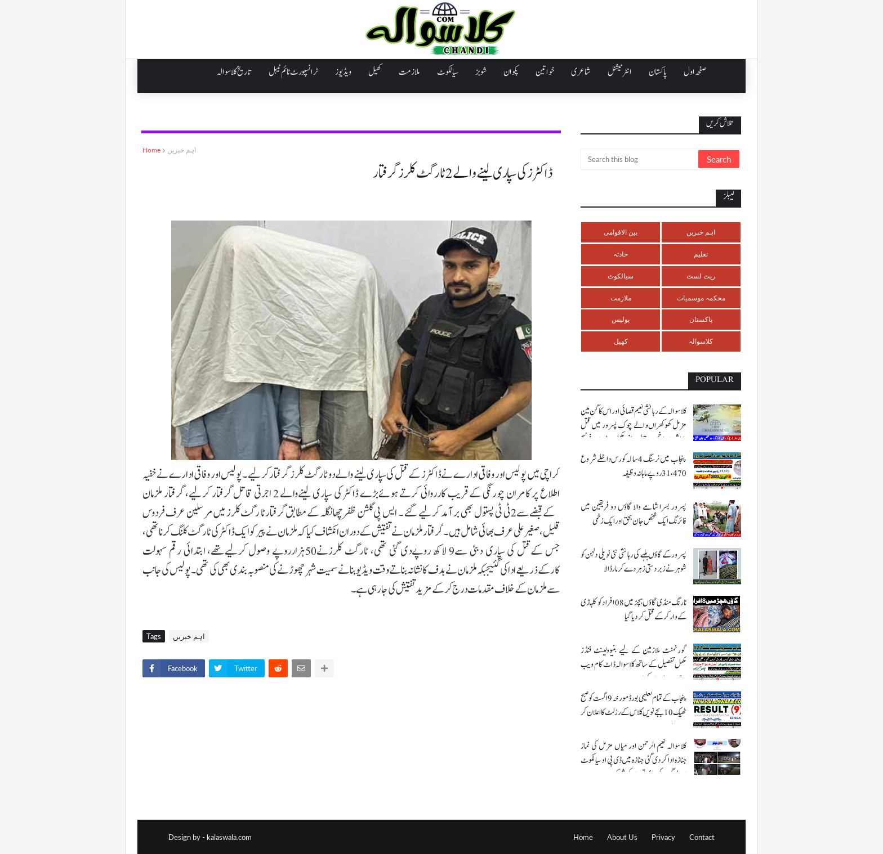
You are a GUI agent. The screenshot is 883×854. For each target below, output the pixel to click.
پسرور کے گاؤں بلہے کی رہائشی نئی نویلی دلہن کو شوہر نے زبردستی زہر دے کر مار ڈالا (633, 562)
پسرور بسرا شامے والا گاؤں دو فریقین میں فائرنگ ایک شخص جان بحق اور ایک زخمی (633, 514)
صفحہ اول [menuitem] (695, 72)
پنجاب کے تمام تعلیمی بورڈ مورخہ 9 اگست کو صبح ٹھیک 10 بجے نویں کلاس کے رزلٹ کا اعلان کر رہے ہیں (633, 712)
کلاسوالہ (701, 341)
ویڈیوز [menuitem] (343, 72)
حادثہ (620, 254)
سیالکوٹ (621, 276)
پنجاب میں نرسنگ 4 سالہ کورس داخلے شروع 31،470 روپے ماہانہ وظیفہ (633, 466)
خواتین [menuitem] (545, 72)
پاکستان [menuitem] (658, 72)
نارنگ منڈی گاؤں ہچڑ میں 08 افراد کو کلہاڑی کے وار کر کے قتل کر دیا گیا (633, 610)
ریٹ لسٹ (700, 276)
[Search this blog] (640, 159)
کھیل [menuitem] (375, 72)
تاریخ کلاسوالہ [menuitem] (234, 72)
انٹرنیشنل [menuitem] (620, 72)
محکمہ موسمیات (701, 298)
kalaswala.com (229, 837)
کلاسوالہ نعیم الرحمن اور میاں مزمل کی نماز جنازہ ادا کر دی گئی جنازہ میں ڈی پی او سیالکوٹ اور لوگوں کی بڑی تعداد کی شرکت (633, 760)
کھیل (621, 341)
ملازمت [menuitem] (409, 72)
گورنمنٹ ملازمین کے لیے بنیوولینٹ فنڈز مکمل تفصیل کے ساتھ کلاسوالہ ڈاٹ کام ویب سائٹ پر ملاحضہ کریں (633, 665)
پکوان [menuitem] (511, 72)
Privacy (663, 837)
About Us (622, 837)
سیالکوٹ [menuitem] (447, 72)
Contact (702, 837)
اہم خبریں (181, 150)
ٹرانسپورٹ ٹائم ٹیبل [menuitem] (293, 72)
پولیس (621, 319)
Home (151, 150)
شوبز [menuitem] (481, 72)
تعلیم (701, 254)
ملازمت (620, 298)
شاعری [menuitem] (581, 72)
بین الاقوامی (620, 232)
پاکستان (700, 319)
